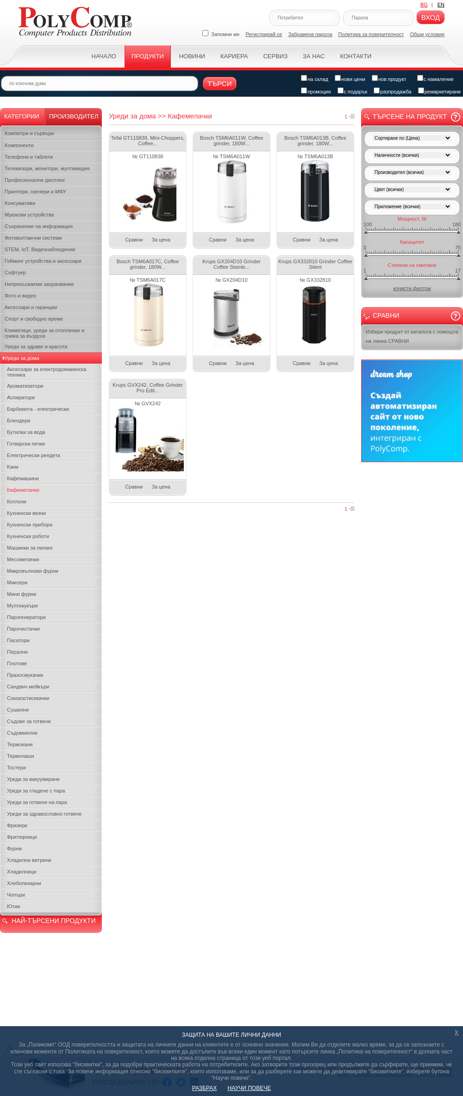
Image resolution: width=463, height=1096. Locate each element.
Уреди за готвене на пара (37, 802)
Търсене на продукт (410, 116)
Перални (17, 652)
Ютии (13, 906)
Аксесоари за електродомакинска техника (46, 372)
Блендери (19, 420)
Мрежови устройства (29, 214)
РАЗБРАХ (204, 1088)
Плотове (17, 663)
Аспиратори (21, 397)
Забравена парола (310, 34)
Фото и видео (20, 295)
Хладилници (22, 871)
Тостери (16, 767)
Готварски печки (26, 443)
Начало (104, 56)
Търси (219, 83)
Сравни (134, 239)
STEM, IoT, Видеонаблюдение (40, 249)
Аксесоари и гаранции (31, 307)
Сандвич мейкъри (28, 686)
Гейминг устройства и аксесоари (43, 261)
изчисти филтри (412, 288)
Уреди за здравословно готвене (44, 814)
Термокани (19, 744)
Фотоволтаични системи (33, 238)
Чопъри (16, 895)
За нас (314, 56)
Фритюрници (22, 837)
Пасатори (18, 640)
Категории (21, 116)
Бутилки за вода (26, 432)
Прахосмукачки (25, 675)
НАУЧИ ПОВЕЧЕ (249, 1088)
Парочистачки (23, 629)
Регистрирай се (264, 34)
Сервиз (275, 56)
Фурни (14, 848)
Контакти (355, 56)
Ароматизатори (25, 386)
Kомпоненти (19, 145)
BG (424, 4)
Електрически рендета (33, 455)
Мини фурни (21, 594)
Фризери (17, 825)
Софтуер (15, 272)
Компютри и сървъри (29, 133)
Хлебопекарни (24, 883)
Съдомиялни (22, 733)
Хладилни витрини (29, 860)
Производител (73, 116)
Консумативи (20, 203)
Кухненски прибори (29, 524)
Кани (13, 467)
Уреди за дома (22, 358)
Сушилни (18, 709)
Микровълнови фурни (32, 571)
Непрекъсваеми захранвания (39, 284)
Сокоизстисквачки (28, 698)
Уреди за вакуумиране (33, 779)
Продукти (147, 56)
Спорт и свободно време (34, 319)
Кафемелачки (23, 490)
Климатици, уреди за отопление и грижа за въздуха (44, 333)
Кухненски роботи (28, 536)
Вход (430, 17)
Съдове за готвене (29, 721)
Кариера (234, 56)
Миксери (17, 582)
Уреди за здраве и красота (36, 346)
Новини (192, 56)
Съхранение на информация (39, 226)
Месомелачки (23, 559)
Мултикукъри (22, 605)
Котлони (16, 501)
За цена (161, 239)
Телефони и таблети (29, 157)
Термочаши (20, 756)
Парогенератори (26, 617)
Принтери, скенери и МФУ (35, 191)
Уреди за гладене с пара (36, 790)
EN (441, 4)
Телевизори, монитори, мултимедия (47, 168)
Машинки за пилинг (30, 548)
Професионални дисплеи (35, 180)
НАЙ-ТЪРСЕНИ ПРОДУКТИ (53, 920)
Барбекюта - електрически (38, 409)
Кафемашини (23, 478)
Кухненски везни (26, 513)
